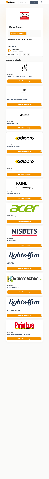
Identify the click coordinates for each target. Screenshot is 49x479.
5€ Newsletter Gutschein (14, 193)
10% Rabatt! (10, 264)
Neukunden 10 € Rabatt (13, 146)
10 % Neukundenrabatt (13, 287)
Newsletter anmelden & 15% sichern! (17, 99)
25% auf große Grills (12, 123)
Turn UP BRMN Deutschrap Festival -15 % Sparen (19, 76)
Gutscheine (17, 45)
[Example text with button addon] (24, 2)
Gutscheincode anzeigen (18, 33)
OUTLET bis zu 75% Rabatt (14, 310)
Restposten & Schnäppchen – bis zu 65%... (18, 334)
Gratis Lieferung (11, 240)
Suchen (34, 2)
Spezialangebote (12, 217)
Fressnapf (13, 46)
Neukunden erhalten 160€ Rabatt (16, 170)
